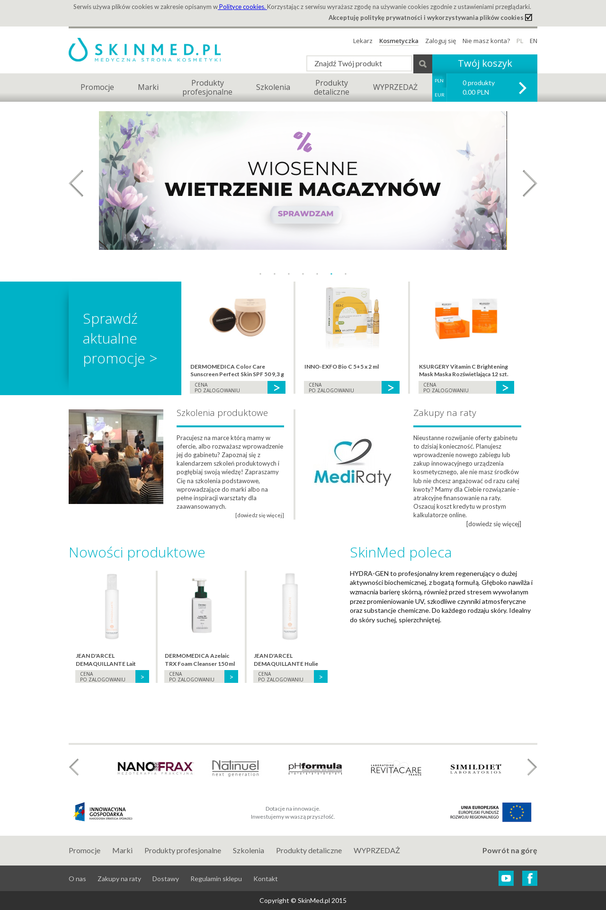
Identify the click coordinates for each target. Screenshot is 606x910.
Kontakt (265, 879)
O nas (77, 879)
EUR (440, 94)
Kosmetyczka (399, 40)
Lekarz (363, 40)
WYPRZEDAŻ (395, 87)
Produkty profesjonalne (182, 850)
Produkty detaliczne (309, 850)
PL (520, 40)
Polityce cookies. (242, 6)
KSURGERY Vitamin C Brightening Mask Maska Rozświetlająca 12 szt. (463, 370)
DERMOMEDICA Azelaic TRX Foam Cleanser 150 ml (200, 659)
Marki (148, 87)
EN (533, 40)
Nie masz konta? (486, 40)
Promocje (97, 87)
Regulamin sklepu (216, 879)
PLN (439, 80)
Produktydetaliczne (331, 87)
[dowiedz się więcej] (493, 524)
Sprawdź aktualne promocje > (120, 338)
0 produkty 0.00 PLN (479, 87)
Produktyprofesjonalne (207, 87)
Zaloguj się (440, 40)
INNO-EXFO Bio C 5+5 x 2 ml (341, 366)
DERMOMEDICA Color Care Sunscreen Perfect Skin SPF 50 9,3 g (237, 370)
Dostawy (165, 879)
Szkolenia (273, 87)
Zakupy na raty (119, 879)
